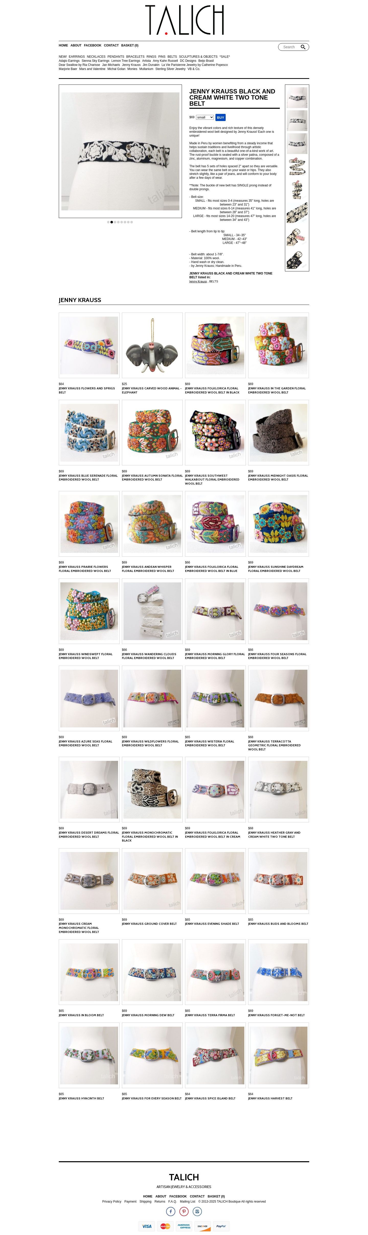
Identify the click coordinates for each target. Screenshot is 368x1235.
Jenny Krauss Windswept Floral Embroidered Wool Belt (85, 656)
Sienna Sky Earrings (95, 61)
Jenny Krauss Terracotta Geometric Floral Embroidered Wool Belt (274, 745)
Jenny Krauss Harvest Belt (270, 1098)
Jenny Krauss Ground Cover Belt (149, 924)
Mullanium (146, 69)
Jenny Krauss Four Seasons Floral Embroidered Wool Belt (277, 656)
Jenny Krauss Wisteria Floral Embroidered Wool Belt (209, 743)
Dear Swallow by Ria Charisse (79, 65)
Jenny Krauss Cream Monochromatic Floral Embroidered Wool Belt (79, 927)
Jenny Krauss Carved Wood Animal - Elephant (152, 390)
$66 (187, 562)
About (76, 45)
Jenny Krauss (131, 65)
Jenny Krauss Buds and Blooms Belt (278, 924)
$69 (187, 384)
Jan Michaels (111, 65)
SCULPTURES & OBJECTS (198, 56)
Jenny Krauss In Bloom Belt (81, 1015)
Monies (132, 69)
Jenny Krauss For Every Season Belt (152, 1098)
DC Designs (188, 61)
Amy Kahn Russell (165, 61)
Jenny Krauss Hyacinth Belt (81, 1098)
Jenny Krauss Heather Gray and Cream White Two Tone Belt (274, 834)
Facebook (92, 45)
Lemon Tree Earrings (125, 61)
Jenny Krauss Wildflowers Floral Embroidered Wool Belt (150, 743)
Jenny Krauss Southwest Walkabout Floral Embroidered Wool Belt (212, 479)
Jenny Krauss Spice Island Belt (210, 1098)
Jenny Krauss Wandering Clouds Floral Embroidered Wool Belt (149, 656)
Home (63, 45)
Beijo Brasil (206, 61)
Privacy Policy (111, 1201)
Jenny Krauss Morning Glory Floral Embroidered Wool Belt (215, 656)
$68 (250, 737)
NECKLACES (96, 56)
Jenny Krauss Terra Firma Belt (210, 1015)
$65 (187, 737)
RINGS (151, 56)
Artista (146, 61)
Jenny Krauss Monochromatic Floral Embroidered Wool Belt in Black (150, 836)
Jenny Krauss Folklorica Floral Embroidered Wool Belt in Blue (211, 569)
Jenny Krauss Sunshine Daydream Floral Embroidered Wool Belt (275, 569)
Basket (129, 45)
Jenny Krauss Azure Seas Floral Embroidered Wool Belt (85, 743)
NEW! (63, 56)
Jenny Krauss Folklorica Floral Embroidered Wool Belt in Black (212, 390)
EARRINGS (77, 56)
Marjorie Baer (68, 69)
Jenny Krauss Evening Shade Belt (212, 924)
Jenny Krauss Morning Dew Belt (148, 1015)
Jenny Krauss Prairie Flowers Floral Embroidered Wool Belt (85, 569)
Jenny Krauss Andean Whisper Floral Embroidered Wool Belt (148, 569)
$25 (124, 384)
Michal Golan (116, 69)
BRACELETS (135, 56)
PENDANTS (116, 56)
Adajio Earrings (69, 61)
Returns (160, 1201)
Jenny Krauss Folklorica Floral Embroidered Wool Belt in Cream (212, 834)
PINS (161, 56)
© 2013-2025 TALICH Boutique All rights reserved (232, 1201)
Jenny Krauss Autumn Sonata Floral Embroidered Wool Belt (152, 478)
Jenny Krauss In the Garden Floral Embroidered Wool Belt (277, 390)
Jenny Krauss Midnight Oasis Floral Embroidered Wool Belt (278, 478)
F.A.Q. (172, 1201)
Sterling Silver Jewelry (170, 69)
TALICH (184, 1177)
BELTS (172, 56)
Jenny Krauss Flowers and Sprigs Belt (87, 390)
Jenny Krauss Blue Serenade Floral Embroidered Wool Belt (88, 478)
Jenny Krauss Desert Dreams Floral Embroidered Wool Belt (89, 834)
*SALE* (225, 56)
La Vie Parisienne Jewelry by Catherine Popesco (195, 65)
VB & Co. (194, 69)
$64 (61, 384)
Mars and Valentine (92, 69)
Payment (130, 1201)
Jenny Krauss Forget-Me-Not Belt (276, 1015)
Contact (111, 45)
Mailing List (187, 1201)
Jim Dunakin (151, 65)
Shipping (146, 1201)
